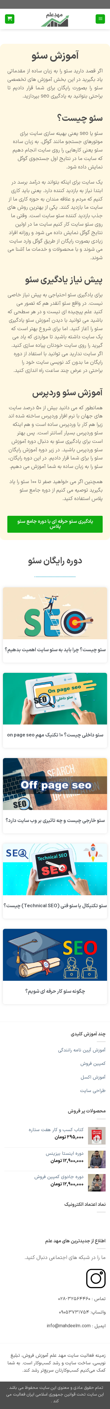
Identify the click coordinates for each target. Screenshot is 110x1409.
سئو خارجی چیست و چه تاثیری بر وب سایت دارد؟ (55, 821)
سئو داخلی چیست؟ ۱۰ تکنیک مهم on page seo (55, 735)
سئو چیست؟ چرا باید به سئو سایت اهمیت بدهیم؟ (55, 650)
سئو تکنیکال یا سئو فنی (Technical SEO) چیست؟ (55, 906)
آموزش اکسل (93, 1077)
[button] (100, 19)
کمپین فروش (93, 1063)
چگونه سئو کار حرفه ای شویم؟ (55, 991)
